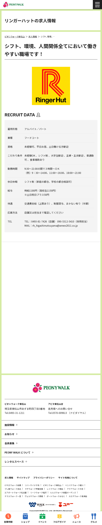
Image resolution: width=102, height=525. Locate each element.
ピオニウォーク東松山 (52, 478)
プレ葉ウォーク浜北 (13, 481)
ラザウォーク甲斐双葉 (34, 481)
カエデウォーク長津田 (78, 489)
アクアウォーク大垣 (75, 481)
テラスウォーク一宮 (13, 489)
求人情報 (9, 470)
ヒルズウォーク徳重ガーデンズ (63, 485)
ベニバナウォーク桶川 (74, 478)
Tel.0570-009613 (57, 405)
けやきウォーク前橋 (13, 478)
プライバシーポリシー (44, 470)
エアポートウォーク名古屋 (16, 485)
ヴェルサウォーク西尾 (34, 489)
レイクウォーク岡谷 (55, 481)
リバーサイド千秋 (32, 478)
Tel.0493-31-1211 (14, 405)
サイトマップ (23, 470)
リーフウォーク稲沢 (38, 485)
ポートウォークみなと (56, 489)
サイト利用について (68, 470)
